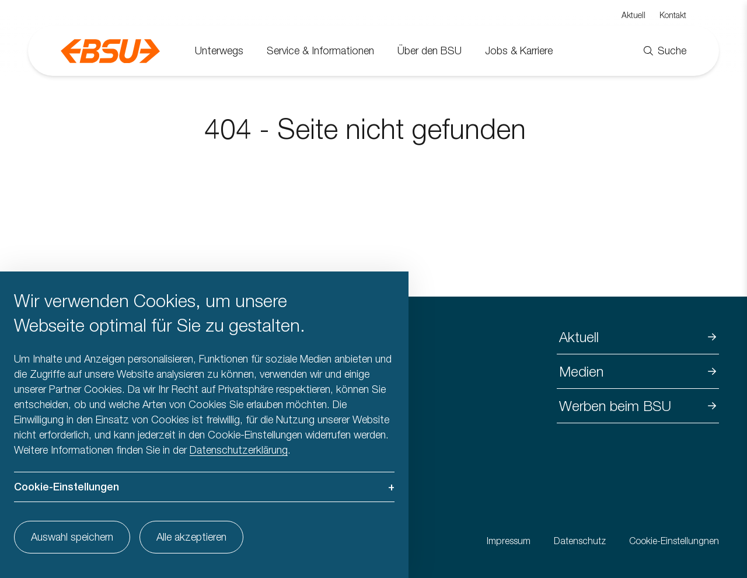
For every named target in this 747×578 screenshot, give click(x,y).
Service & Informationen (320, 50)
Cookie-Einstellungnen (674, 540)
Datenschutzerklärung (239, 450)
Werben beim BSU (615, 406)
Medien (581, 371)
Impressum (508, 540)
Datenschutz (580, 540)
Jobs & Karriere (519, 50)
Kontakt (672, 15)
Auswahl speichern (72, 537)
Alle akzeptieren (191, 537)
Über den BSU (429, 50)
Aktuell (633, 15)
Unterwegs (219, 50)
